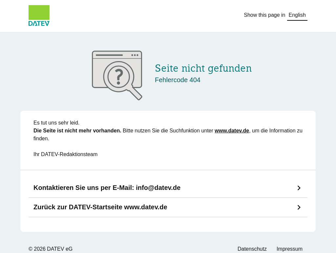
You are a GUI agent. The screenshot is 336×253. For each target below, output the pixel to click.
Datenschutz (252, 249)
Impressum (290, 249)
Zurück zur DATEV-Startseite (100, 207)
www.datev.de (232, 130)
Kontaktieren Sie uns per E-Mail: (106, 187)
